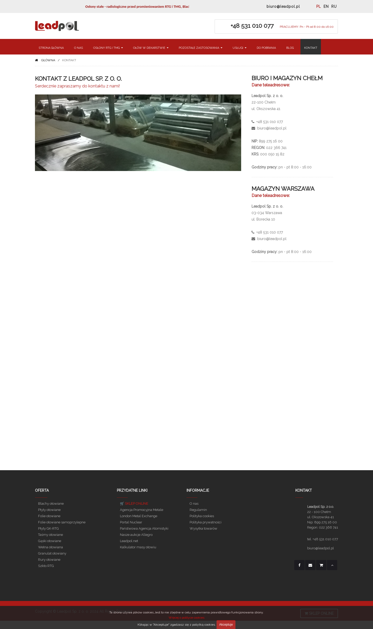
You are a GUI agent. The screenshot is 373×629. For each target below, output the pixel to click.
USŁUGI (239, 48)
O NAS (78, 48)
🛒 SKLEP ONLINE (134, 503)
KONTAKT (310, 48)
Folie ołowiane (49, 516)
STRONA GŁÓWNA (51, 48)
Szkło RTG (46, 566)
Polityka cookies (202, 516)
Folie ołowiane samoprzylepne (61, 522)
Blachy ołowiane (51, 503)
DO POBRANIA (266, 48)
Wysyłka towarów (203, 528)
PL (318, 6)
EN (326, 6)
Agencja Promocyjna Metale (141, 509)
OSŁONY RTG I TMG (108, 48)
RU (334, 6)
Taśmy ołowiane (50, 534)
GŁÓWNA (48, 60)
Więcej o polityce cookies (186, 617)
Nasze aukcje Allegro (136, 534)
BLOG (290, 48)
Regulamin (198, 509)
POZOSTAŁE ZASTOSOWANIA (200, 48)
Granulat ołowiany (52, 553)
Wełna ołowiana (50, 547)
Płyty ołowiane (49, 509)
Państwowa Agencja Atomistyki (144, 528)
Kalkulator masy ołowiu (138, 547)
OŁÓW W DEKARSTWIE (150, 48)
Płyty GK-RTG (48, 528)
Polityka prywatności (205, 522)
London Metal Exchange (138, 516)
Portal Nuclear (131, 522)
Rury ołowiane (49, 559)
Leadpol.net (129, 541)
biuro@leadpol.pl (283, 6)
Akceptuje (226, 624)
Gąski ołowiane (49, 541)
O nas (194, 503)
